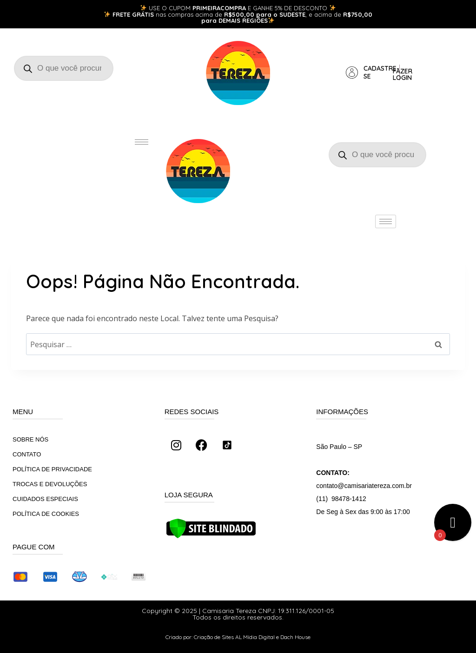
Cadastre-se (381, 72)
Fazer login (402, 74)
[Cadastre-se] (352, 72)
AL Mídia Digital (255, 636)
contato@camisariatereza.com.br (364, 485)
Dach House (295, 636)
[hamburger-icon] (141, 142)
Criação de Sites (214, 636)
